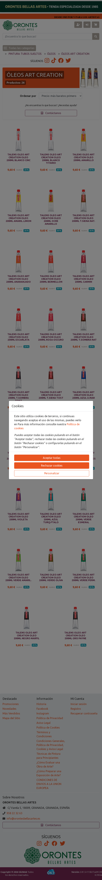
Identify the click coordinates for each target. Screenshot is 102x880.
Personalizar (51, 473)
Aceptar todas (51, 457)
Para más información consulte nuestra (42, 424)
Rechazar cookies (51, 465)
